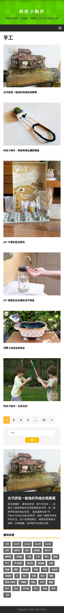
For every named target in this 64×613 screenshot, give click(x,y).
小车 (38, 556)
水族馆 (54, 569)
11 (44, 420)
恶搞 (55, 556)
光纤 (7, 550)
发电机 (37, 550)
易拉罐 (41, 563)
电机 (51, 576)
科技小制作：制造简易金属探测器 (21, 150)
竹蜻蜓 (23, 582)
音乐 (16, 588)
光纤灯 (17, 550)
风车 (53, 588)
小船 (29, 556)
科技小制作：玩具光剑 (15, 406)
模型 (16, 569)
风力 (36, 588)
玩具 (34, 576)
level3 (37, 544)
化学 (27, 550)
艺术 (42, 582)
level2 (27, 544)
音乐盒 (26, 588)
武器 (36, 569)
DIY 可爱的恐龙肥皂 (14, 242)
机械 (7, 569)
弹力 (47, 556)
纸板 (33, 582)
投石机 (30, 563)
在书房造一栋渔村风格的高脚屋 (20, 92)
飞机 (7, 595)
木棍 (51, 563)
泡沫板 (8, 576)
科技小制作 (10, 582)
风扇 (45, 588)
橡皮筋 (26, 569)
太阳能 (19, 556)
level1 (17, 544)
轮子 (7, 588)
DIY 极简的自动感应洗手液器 (18, 300)
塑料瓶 (8, 556)
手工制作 (18, 563)
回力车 (48, 550)
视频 (51, 582)
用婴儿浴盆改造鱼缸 (14, 348)
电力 (43, 576)
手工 (7, 563)
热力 (25, 576)
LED (7, 544)
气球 (45, 569)
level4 (48, 544)
